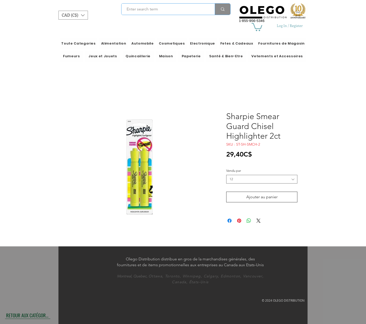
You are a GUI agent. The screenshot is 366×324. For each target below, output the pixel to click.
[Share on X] (258, 221)
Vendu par (233, 171)
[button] (73, 15)
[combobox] (261, 179)
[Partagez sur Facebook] (229, 221)
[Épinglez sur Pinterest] (239, 221)
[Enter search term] (165, 9)
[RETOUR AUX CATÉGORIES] (27, 315)
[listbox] (73, 15)
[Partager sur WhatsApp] (249, 221)
